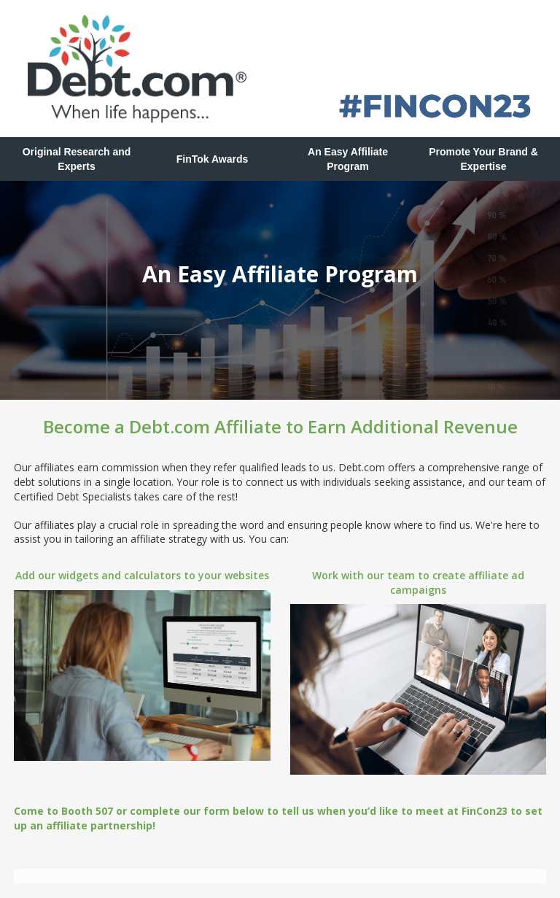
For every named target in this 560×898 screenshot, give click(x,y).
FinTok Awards (212, 159)
